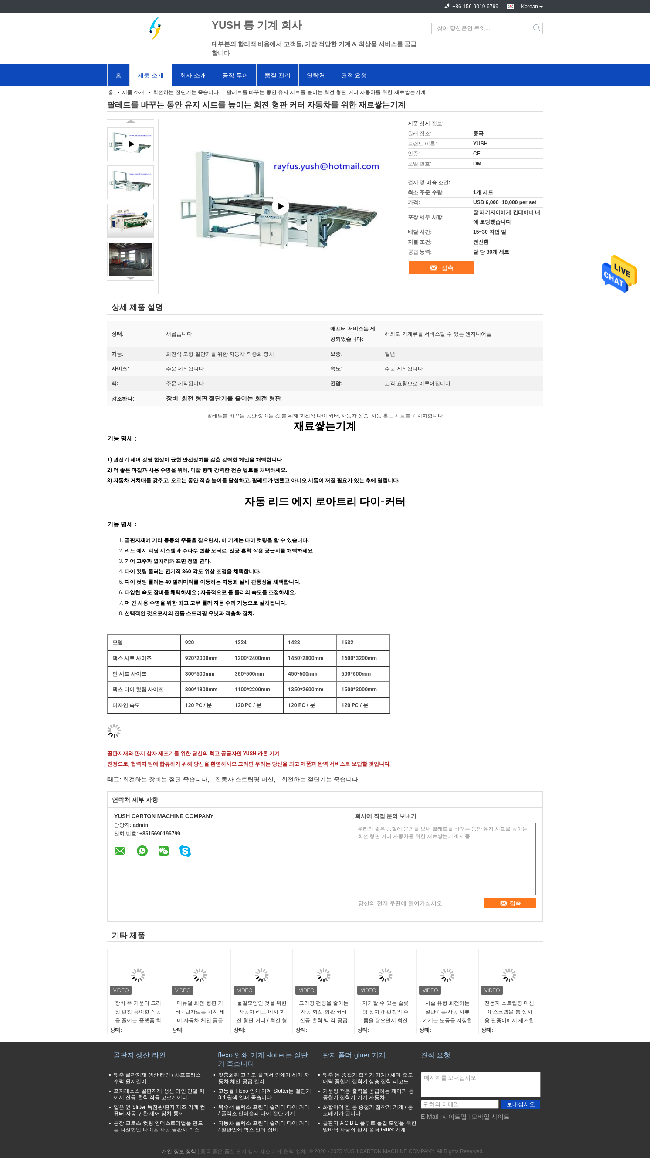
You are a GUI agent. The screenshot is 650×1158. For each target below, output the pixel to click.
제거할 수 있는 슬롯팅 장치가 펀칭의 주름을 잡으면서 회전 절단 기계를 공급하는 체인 (386, 1012)
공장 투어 (235, 75)
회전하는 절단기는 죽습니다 (186, 92)
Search (537, 28)
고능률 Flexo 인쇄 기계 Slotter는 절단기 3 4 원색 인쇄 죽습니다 (264, 1094)
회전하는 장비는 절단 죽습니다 (165, 779)
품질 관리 (277, 75)
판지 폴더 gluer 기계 (354, 1055)
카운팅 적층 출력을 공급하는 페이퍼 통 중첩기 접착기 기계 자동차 (368, 1094)
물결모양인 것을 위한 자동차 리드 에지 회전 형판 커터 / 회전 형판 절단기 (262, 1012)
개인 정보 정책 (179, 1151)
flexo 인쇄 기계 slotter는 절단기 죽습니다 (263, 1059)
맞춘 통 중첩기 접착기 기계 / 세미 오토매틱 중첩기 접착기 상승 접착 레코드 (368, 1078)
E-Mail (429, 1116)
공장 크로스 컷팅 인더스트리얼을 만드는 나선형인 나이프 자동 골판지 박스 (158, 1126)
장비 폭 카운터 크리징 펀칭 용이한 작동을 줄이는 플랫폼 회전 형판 (138, 1012)
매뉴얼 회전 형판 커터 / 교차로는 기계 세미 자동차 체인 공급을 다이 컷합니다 (200, 1012)
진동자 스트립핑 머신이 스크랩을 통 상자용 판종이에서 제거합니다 (509, 1012)
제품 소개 (151, 75)
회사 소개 (193, 75)
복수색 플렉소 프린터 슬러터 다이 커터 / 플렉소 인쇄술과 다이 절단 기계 (263, 1110)
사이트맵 (454, 1116)
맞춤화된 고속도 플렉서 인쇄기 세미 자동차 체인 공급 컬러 (263, 1078)
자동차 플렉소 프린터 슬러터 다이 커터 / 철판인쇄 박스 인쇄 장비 (263, 1126)
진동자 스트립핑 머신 (244, 779)
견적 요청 (354, 75)
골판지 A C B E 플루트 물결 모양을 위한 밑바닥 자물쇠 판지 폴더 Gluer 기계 (369, 1126)
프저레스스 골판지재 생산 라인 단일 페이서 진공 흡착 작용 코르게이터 (159, 1094)
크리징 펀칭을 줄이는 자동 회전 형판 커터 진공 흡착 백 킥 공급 (324, 1011)
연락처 (316, 75)
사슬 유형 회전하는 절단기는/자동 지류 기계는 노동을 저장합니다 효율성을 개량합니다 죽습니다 (448, 1012)
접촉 (447, 267)
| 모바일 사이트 (489, 1116)
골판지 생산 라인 (139, 1055)
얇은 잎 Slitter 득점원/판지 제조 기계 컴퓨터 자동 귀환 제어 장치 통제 (159, 1110)
